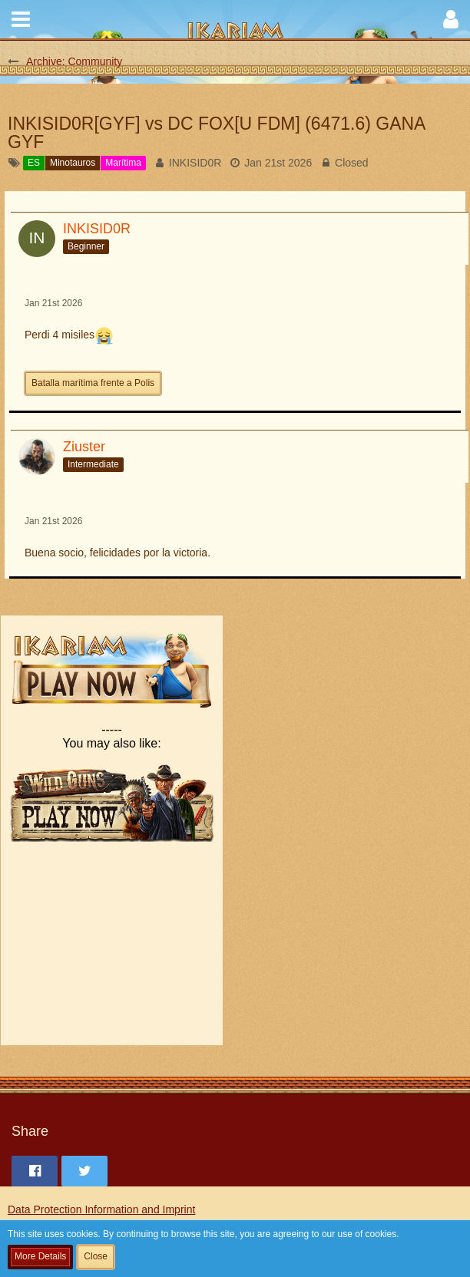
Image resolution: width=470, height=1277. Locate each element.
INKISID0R (195, 163)
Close (96, 1256)
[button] (21, 19)
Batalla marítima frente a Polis (92, 383)
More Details (40, 1256)
